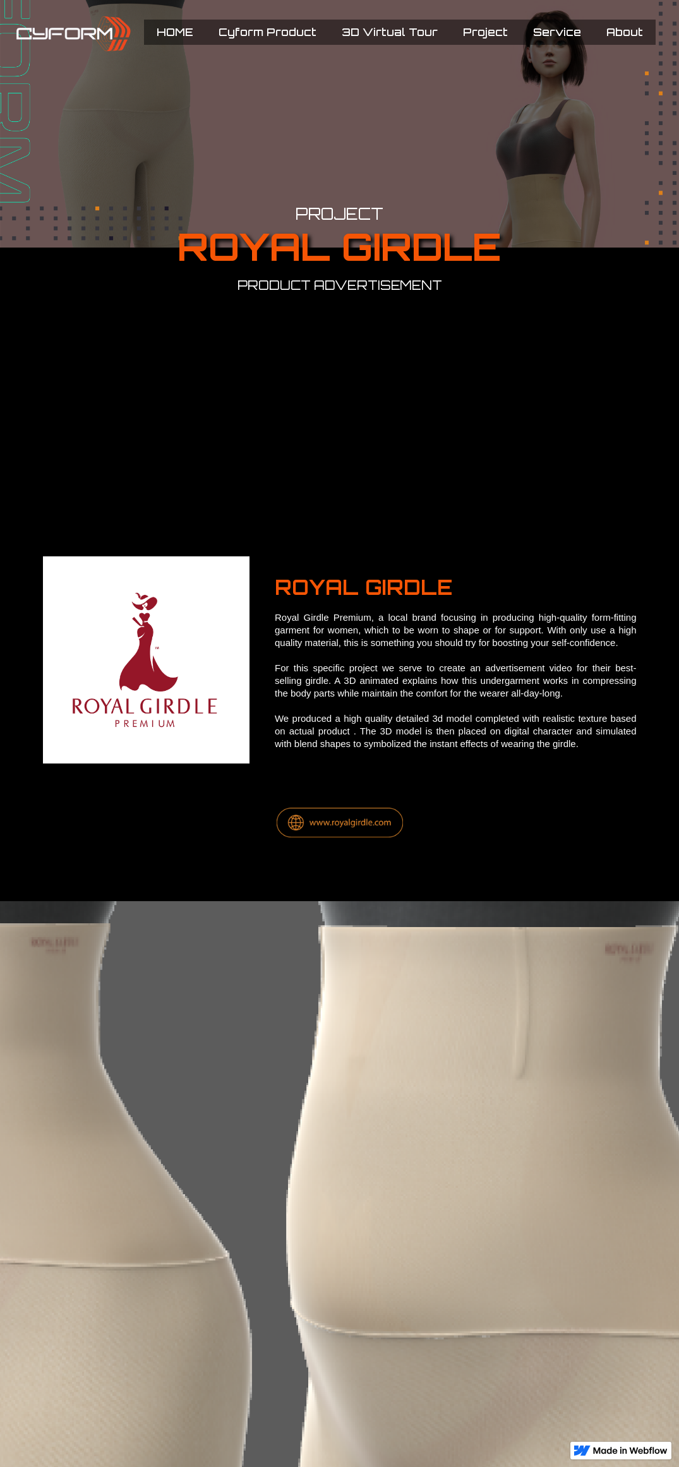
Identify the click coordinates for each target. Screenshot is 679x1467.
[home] (99, 33)
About (624, 32)
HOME (175, 32)
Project (485, 32)
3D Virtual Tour (390, 32)
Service (557, 32)
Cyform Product (267, 32)
